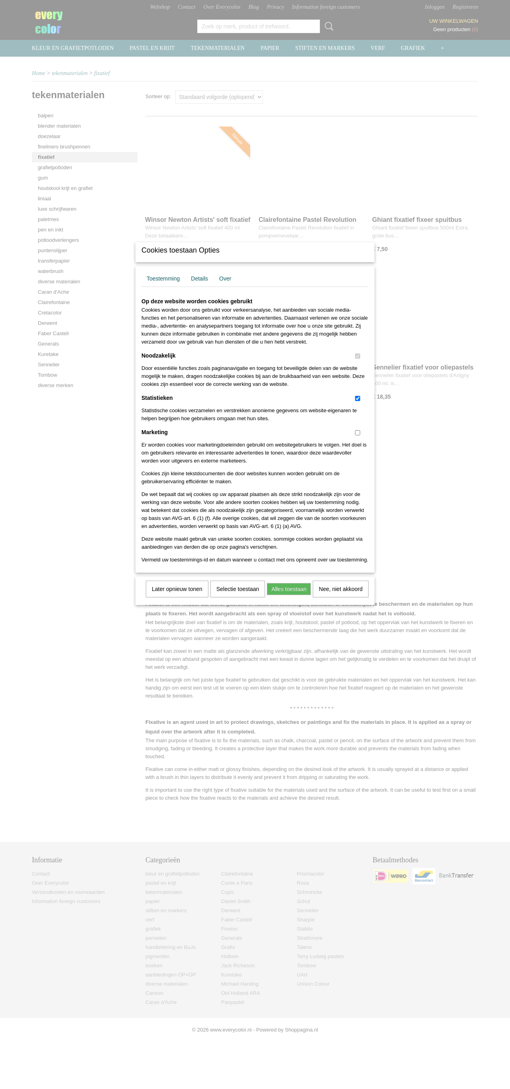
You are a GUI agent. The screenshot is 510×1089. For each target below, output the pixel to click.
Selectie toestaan (237, 599)
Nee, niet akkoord (341, 599)
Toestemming (163, 289)
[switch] (357, 366)
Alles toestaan (288, 599)
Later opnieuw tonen (177, 599)
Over (225, 289)
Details (199, 289)
